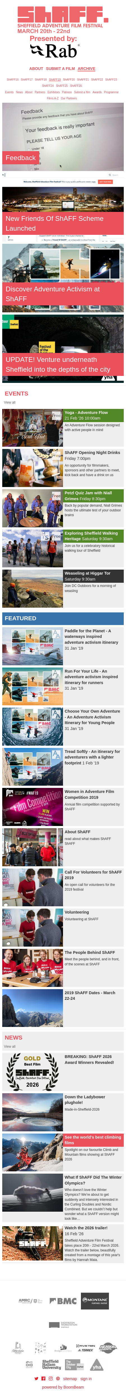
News (19, 92)
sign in (86, 1379)
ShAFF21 (83, 79)
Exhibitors (54, 92)
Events (9, 92)
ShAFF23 (111, 79)
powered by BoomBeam (63, 1387)
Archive (86, 68)
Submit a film (82, 92)
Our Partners (69, 98)
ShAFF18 (41, 79)
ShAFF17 (26, 79)
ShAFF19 (55, 79)
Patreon (67, 92)
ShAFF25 (62, 85)
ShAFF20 (69, 79)
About (36, 68)
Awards (97, 92)
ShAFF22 (97, 79)
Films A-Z (53, 98)
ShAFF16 (12, 79)
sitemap (70, 1379)
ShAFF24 (48, 85)
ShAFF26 (76, 85)
